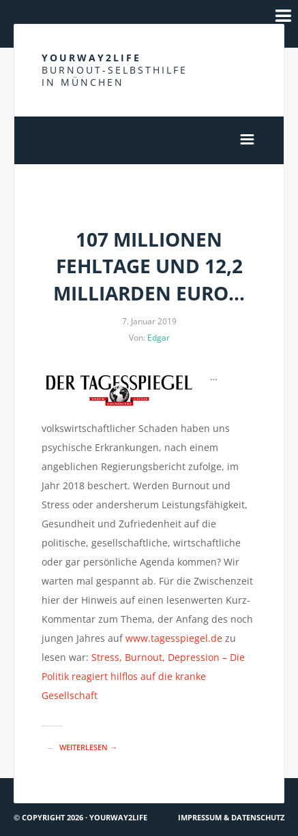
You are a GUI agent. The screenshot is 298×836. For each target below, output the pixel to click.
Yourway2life (115, 70)
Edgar (158, 337)
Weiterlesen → (88, 747)
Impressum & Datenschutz (231, 817)
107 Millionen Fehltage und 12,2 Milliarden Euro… (149, 265)
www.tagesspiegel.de (173, 638)
